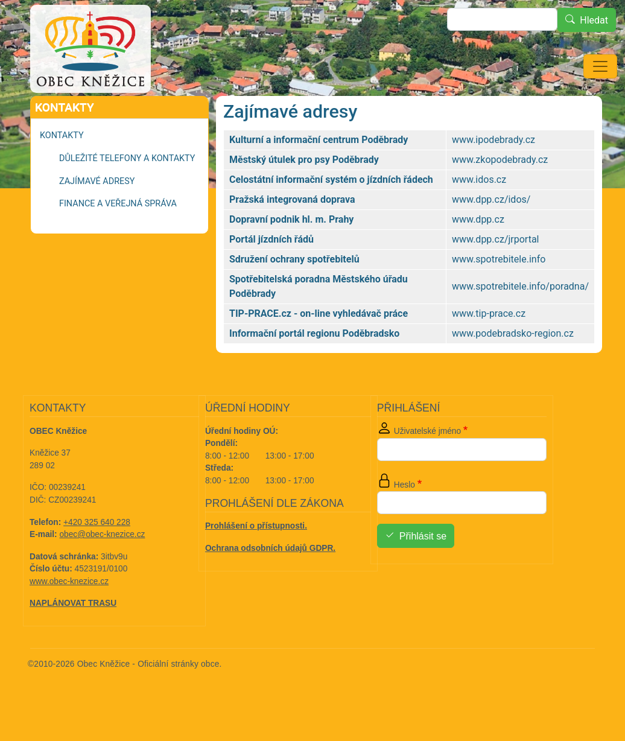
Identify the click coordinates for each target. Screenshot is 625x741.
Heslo (404, 518)
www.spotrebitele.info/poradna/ (520, 320)
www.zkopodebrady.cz (500, 193)
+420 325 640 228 (96, 556)
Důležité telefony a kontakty (127, 192)
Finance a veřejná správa (118, 237)
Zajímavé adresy (97, 215)
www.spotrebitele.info (498, 293)
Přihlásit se (422, 570)
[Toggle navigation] (600, 66)
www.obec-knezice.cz (69, 615)
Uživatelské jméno (427, 464)
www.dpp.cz (478, 253)
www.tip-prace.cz (488, 347)
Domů (57, 112)
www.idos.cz (479, 213)
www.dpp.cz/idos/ (491, 233)
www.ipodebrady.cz (493, 173)
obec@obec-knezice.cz (102, 568)
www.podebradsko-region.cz (513, 367)
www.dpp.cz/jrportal (495, 273)
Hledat (594, 20)
